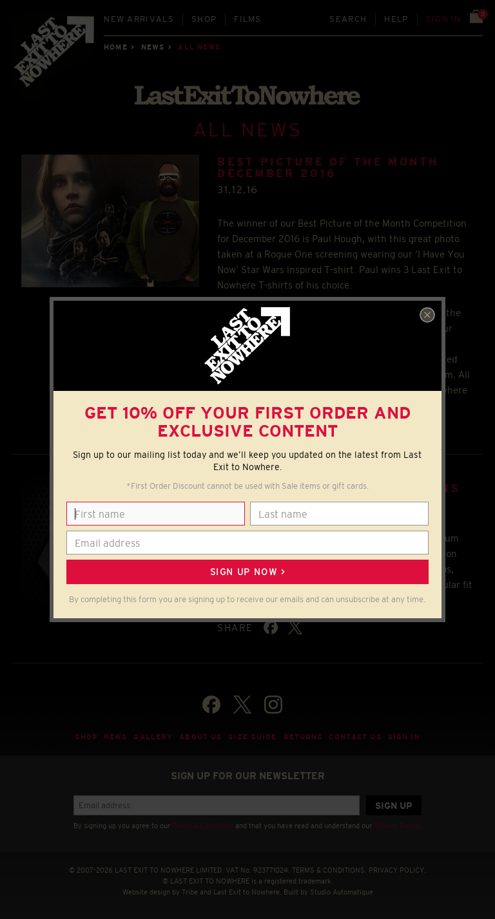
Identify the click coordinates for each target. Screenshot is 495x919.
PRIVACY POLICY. (397, 870)
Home (115, 47)
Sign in (443, 19)
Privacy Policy (396, 825)
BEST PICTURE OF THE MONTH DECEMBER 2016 (328, 168)
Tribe (190, 892)
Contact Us (355, 737)
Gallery (153, 737)
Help (396, 19)
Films (248, 19)
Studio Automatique (341, 892)
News (152, 47)
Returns (303, 737)
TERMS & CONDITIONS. (329, 870)
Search (348, 19)
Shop (204, 19)
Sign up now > (247, 572)
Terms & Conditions (202, 825)
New (139, 19)
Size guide (252, 737)
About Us (200, 737)
